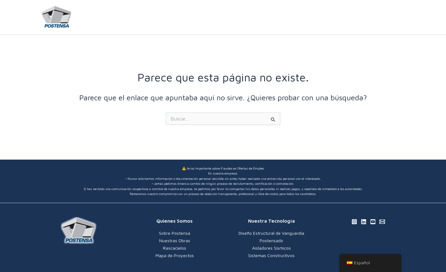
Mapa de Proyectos (174, 254)
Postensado (271, 240)
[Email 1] (382, 221)
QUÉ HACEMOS (282, 17)
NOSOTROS (238, 17)
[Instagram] (387, 17)
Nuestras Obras (174, 240)
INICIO (209, 17)
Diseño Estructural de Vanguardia (271, 233)
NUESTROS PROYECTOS (343, 17)
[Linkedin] (397, 17)
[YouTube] (406, 17)
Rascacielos (174, 247)
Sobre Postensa (174, 233)
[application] (299, 17)
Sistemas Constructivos (271, 254)
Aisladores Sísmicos (271, 247)
